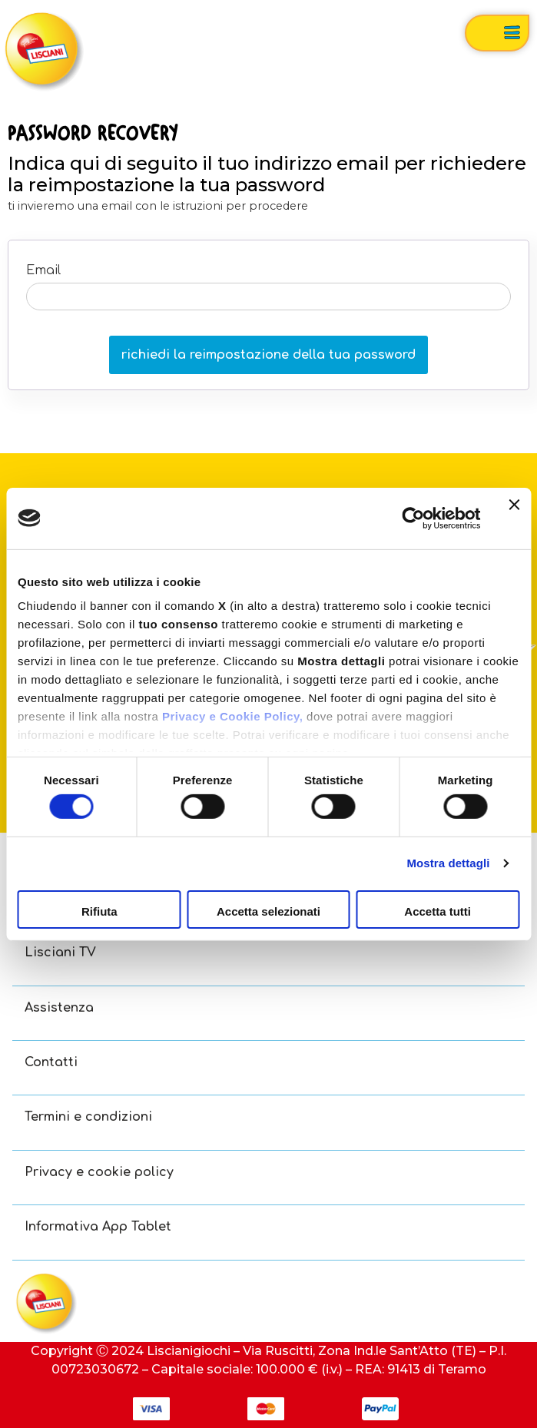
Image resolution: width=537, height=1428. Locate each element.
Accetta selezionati (268, 911)
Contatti (51, 1062)
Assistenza (59, 1008)
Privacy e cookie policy (99, 1172)
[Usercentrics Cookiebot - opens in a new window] (413, 517)
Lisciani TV (60, 952)
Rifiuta (99, 911)
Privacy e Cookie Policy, (232, 716)
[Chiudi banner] (514, 518)
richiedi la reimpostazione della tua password (268, 355)
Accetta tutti (437, 911)
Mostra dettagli (447, 863)
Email (43, 270)
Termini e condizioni (88, 1117)
